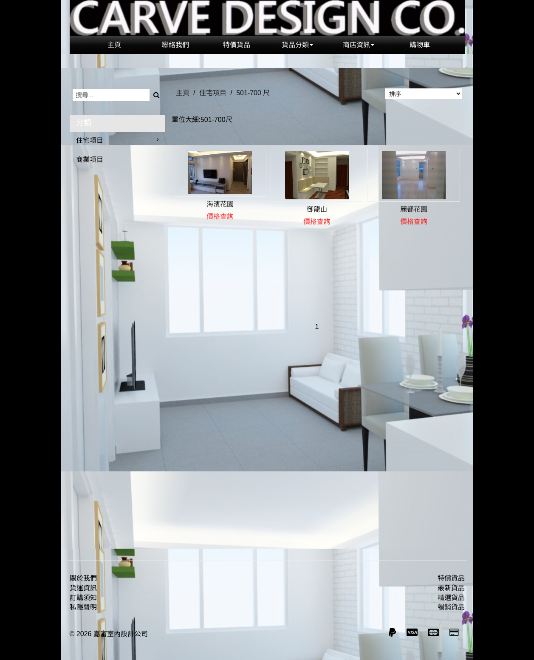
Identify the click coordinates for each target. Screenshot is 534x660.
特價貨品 (236, 44)
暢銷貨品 (451, 607)
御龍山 (317, 209)
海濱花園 (220, 204)
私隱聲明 (83, 607)
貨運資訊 (83, 588)
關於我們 (83, 578)
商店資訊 (358, 44)
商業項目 (89, 159)
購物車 (420, 44)
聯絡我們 (175, 44)
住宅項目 (89, 140)
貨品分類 (297, 44)
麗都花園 (413, 209)
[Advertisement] (317, 445)
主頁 (114, 44)
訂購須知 (83, 597)
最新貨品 (451, 588)
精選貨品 (451, 597)
